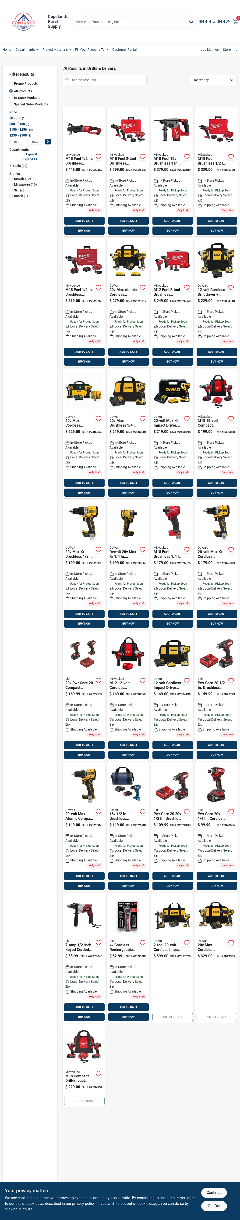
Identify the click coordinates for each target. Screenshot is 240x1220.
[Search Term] (134, 21)
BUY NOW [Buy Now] (84, 230)
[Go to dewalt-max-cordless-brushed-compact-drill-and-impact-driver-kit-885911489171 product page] (84, 434)
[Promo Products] (11, 83)
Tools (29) (20, 166)
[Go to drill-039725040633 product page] (84, 958)
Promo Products (26, 83)
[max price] (35, 141)
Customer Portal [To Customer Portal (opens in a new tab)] (124, 49)
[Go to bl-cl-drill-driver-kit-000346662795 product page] (128, 827)
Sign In (205, 21)
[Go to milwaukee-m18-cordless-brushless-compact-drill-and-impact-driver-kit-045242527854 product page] (84, 1065)
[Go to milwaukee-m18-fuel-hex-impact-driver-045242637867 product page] (172, 565)
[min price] (16, 141)
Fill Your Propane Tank (91, 49)
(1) (21, 196)
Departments (25, 49)
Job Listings (210, 49)
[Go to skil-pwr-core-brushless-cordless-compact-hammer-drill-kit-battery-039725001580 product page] (216, 696)
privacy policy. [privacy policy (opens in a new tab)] (83, 1203)
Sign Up (223, 21)
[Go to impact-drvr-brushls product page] (128, 434)
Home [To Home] (7, 49)
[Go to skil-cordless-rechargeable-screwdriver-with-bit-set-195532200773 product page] (128, 958)
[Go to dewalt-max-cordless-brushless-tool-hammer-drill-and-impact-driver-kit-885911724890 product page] (172, 958)
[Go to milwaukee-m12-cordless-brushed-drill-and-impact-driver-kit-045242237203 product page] (128, 696)
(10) (25, 184)
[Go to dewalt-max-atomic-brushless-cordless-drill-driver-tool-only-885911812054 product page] (84, 827)
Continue (214, 1192)
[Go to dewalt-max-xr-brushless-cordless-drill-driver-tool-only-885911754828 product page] (216, 565)
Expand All (30, 159)
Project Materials (55, 49)
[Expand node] (11, 165)
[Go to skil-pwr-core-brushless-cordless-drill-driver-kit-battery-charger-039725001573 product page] (172, 827)
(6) (19, 190)
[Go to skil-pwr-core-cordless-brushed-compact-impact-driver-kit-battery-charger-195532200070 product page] (216, 827)
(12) (22, 179)
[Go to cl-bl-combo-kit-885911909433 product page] (128, 302)
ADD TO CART (84, 221)
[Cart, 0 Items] (235, 21)
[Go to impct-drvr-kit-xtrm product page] (172, 696)
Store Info (230, 49)
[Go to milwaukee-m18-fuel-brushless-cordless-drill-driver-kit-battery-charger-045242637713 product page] (84, 302)
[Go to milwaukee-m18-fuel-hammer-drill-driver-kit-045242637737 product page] (216, 172)
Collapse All (30, 154)
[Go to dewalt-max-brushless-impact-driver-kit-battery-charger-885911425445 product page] (172, 434)
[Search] (191, 21)
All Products (23, 91)
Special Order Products (31, 104)
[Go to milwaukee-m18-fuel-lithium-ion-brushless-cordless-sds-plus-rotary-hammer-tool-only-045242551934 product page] (172, 172)
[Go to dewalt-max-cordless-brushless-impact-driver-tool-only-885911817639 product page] (128, 565)
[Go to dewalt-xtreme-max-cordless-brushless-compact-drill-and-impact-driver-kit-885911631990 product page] (216, 302)
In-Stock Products (27, 98)
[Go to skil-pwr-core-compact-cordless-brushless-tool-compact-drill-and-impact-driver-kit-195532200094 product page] (84, 696)
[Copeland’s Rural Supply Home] (24, 21)
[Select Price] (48, 141)
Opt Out (214, 1206)
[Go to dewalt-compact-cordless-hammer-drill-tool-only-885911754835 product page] (84, 565)
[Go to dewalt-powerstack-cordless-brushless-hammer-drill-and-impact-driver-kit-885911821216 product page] (216, 958)
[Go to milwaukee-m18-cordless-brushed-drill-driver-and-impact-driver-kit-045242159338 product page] (216, 434)
